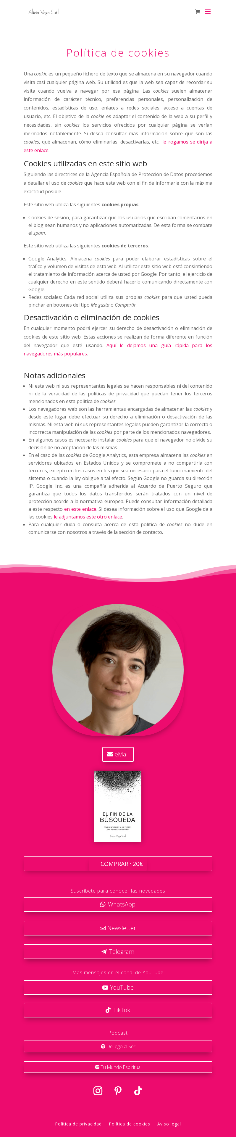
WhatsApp (121, 904)
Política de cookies (129, 1123)
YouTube (122, 987)
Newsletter (121, 928)
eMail (122, 754)
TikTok (121, 1010)
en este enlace (80, 509)
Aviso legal (169, 1123)
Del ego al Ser (121, 1046)
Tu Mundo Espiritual (121, 1066)
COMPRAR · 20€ (122, 864)
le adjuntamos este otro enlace (88, 516)
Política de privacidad (78, 1123)
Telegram (122, 952)
